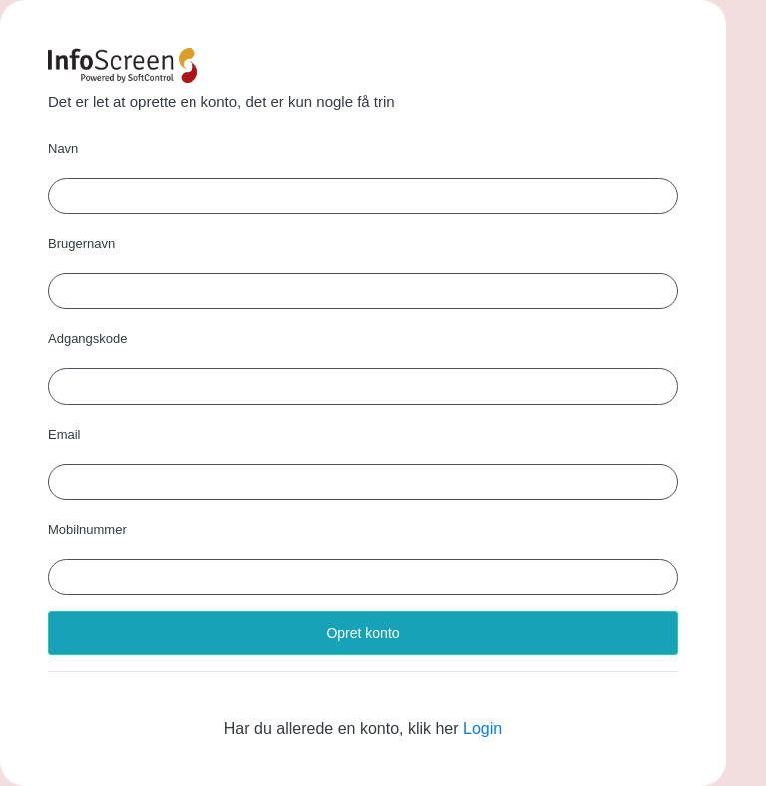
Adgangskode (88, 338)
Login (482, 728)
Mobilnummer (87, 529)
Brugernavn (81, 243)
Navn (63, 148)
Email (64, 434)
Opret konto (362, 633)
